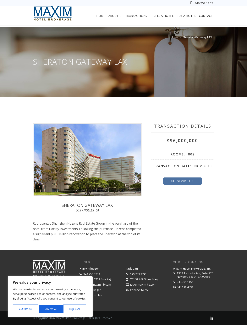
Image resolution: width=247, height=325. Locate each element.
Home (100, 16)
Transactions (138, 16)
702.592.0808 (138, 279)
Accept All (75, 309)
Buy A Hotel (186, 16)
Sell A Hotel (163, 16)
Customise (25, 309)
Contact (206, 16)
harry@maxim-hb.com (97, 284)
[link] (211, 318)
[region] (50, 297)
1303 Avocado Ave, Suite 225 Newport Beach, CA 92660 (195, 274)
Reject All (51, 309)
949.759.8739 (91, 274)
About (115, 16)
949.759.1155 (204, 3)
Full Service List (182, 181)
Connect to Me (92, 295)
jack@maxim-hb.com (143, 284)
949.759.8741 (138, 274)
